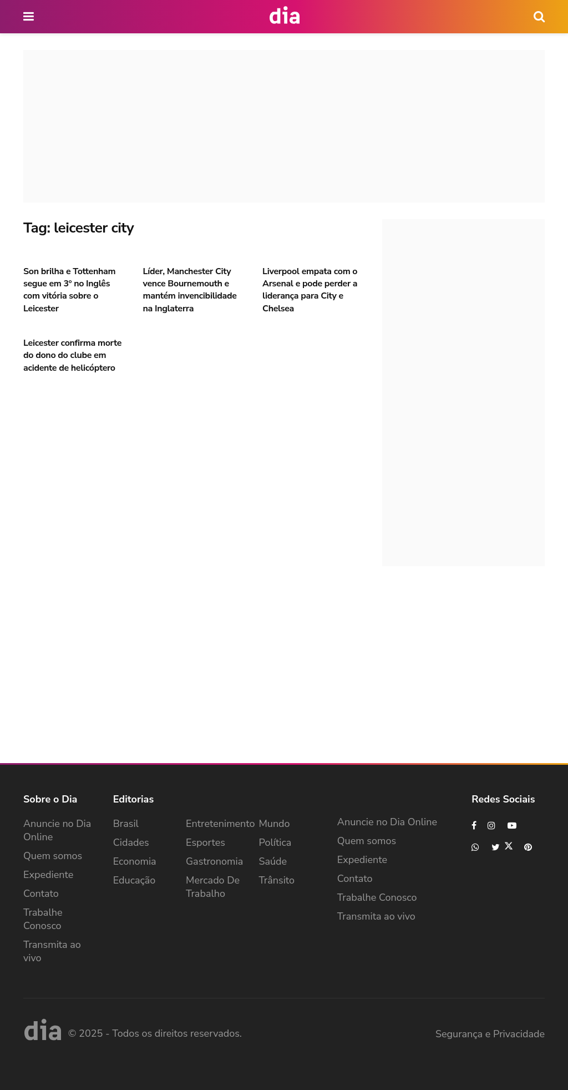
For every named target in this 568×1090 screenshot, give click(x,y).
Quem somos (52, 855)
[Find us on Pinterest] (528, 847)
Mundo (274, 823)
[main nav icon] (29, 16)
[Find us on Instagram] (492, 826)
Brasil (126, 823)
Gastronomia (214, 861)
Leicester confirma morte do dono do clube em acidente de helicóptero (72, 355)
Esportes (205, 842)
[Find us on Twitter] (502, 847)
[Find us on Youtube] (512, 826)
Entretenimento (220, 823)
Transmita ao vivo (52, 951)
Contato (41, 893)
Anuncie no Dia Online (57, 830)
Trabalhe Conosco (43, 919)
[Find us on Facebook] (473, 826)
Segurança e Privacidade (490, 1034)
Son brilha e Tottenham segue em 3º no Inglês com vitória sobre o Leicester (69, 290)
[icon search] (539, 16)
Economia (134, 861)
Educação (134, 880)
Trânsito (276, 880)
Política (274, 842)
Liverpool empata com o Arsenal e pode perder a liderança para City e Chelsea (309, 290)
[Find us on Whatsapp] (475, 847)
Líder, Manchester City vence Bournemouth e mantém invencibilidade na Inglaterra (190, 290)
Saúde (272, 861)
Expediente (48, 874)
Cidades (131, 842)
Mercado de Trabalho (213, 887)
